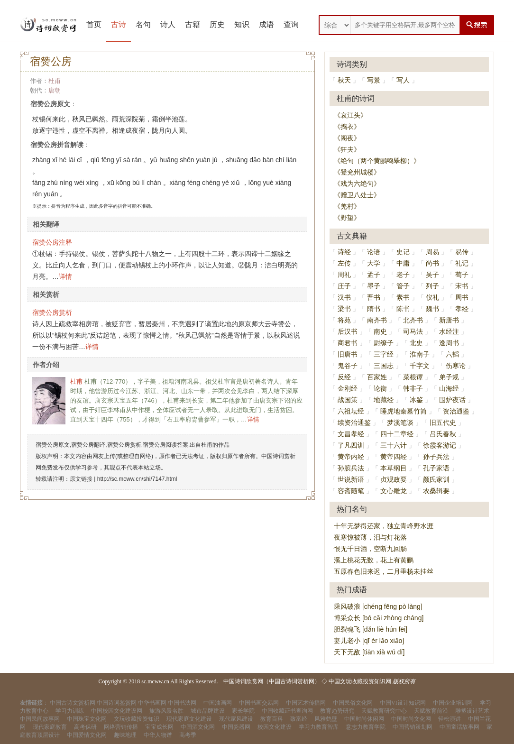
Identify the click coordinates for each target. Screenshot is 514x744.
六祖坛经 (351, 411)
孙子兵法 (436, 456)
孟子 (373, 274)
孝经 (461, 308)
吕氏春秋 (443, 434)
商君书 (348, 343)
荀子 (461, 274)
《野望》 (347, 217)
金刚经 (348, 388)
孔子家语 (436, 468)
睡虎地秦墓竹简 (403, 411)
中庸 (403, 263)
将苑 (344, 320)
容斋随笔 (351, 491)
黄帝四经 (393, 456)
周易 (432, 252)
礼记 (461, 263)
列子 (432, 286)
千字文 (420, 365)
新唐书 (449, 320)
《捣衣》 (347, 126)
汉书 (344, 297)
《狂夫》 (347, 149)
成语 (266, 24)
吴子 (432, 274)
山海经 (449, 388)
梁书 (344, 308)
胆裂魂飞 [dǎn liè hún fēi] (370, 629)
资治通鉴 (456, 411)
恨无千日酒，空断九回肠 (370, 548)
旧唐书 (348, 354)
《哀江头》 (350, 115)
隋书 (373, 308)
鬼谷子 (348, 365)
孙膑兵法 (351, 468)
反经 (344, 377)
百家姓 (377, 377)
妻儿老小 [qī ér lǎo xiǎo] (369, 640)
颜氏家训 (436, 479)
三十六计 (393, 445)
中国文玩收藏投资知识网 (360, 681)
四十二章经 (396, 434)
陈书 (403, 308)
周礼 (344, 274)
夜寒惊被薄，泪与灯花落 (370, 537)
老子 (403, 274)
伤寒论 (456, 365)
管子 (403, 286)
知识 (241, 24)
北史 (416, 343)
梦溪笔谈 (400, 422)
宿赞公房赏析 (52, 312)
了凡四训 (351, 445)
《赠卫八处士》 (357, 195)
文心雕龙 (393, 491)
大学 (373, 263)
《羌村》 (347, 206)
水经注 (449, 331)
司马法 (413, 331)
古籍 (192, 24)
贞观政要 (393, 479)
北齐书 (413, 320)
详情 (65, 276)
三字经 (384, 354)
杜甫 (54, 80)
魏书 (432, 308)
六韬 (452, 354)
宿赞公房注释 (52, 242)
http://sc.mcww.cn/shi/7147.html (137, 479)
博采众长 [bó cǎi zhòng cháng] (378, 618)
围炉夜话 (452, 400)
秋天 (344, 80)
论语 (373, 252)
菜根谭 (413, 377)
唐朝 (54, 90)
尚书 (432, 263)
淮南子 (420, 354)
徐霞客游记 (439, 445)
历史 (217, 24)
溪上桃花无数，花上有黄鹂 (373, 560)
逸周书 (449, 343)
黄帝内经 (351, 456)
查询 (291, 24)
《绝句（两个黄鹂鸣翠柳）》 (377, 161)
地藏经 (384, 400)
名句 (143, 24)
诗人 (167, 24)
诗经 (344, 252)
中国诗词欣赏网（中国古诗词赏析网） (271, 681)
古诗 (118, 24)
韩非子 (413, 388)
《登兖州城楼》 (357, 172)
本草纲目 (393, 468)
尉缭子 (384, 343)
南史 (380, 331)
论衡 (380, 388)
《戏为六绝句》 (357, 183)
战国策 (348, 400)
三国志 (384, 365)
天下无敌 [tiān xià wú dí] (369, 652)
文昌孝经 (351, 434)
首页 (93, 24)
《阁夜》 (347, 138)
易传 (461, 252)
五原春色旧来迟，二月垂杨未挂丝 (383, 571)
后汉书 (348, 331)
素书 (403, 297)
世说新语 (351, 479)
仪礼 (432, 297)
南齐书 (377, 320)
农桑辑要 (436, 491)
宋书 (461, 286)
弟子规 (449, 377)
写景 (373, 80)
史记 (403, 252)
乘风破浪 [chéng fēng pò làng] (378, 606)
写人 (403, 80)
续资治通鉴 (354, 422)
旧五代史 (443, 422)
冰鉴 (416, 400)
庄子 (344, 286)
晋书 (373, 297)
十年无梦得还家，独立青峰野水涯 (383, 526)
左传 (344, 263)
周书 (461, 297)
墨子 (373, 286)
